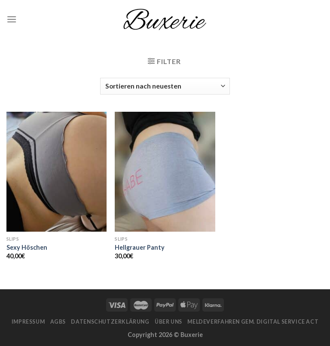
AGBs (58, 321)
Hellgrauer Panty (140, 247)
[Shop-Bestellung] (165, 86)
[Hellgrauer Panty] (165, 172)
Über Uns (168, 321)
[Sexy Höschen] (56, 172)
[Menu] (11, 19)
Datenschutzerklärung (110, 321)
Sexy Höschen (26, 247)
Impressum (28, 321)
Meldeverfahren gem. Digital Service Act (252, 321)
